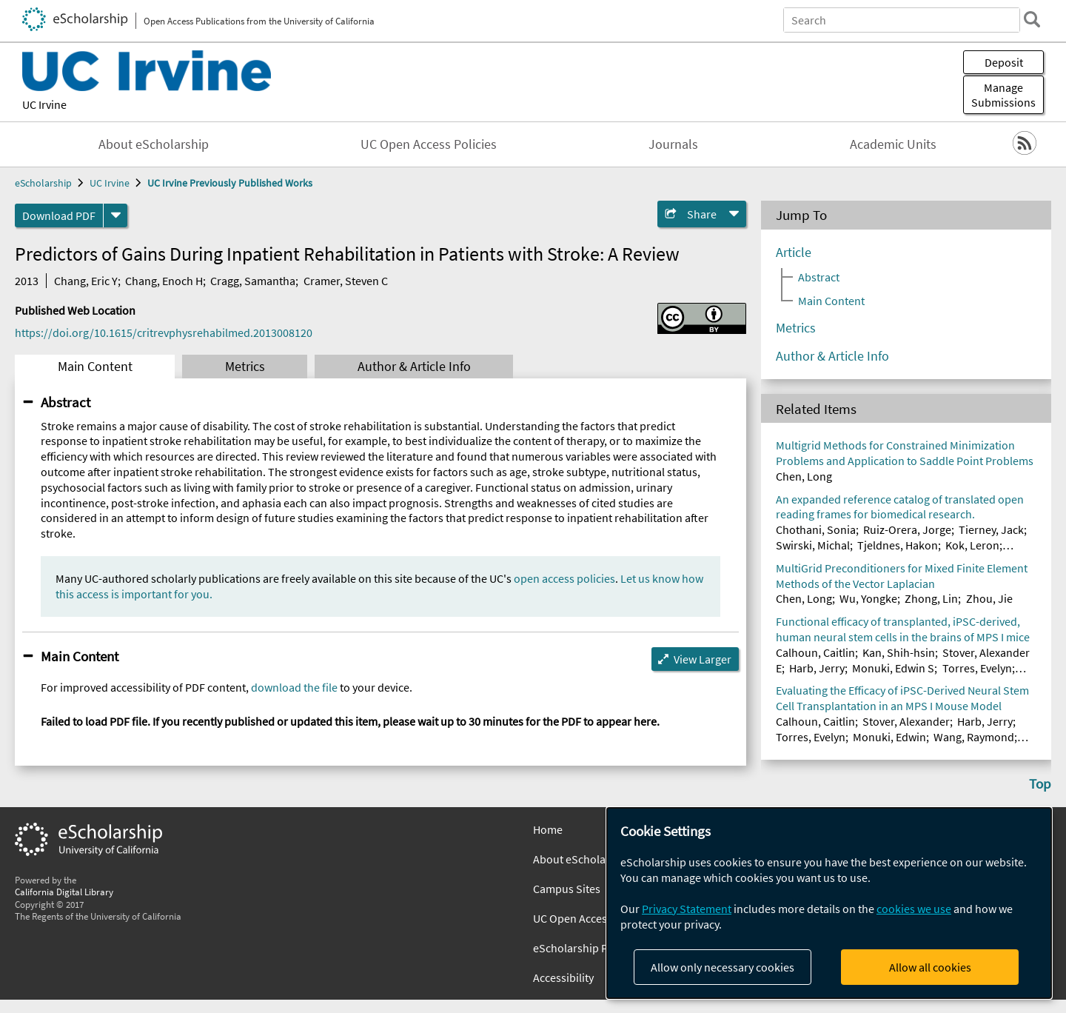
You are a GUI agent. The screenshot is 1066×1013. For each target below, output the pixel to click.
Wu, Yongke (868, 598)
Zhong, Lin (931, 598)
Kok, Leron (972, 545)
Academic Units (893, 144)
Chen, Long (804, 476)
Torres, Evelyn (977, 668)
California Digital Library (64, 891)
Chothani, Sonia (816, 529)
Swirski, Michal (813, 545)
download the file (294, 687)
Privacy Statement (686, 908)
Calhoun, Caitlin (815, 652)
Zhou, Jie (989, 598)
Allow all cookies (930, 967)
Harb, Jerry (817, 668)
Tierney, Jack (991, 529)
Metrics (245, 366)
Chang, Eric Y (86, 280)
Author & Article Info (414, 366)
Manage (1003, 95)
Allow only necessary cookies (722, 967)
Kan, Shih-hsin (898, 652)
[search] (1032, 19)
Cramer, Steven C (346, 280)
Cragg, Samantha (252, 280)
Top (1040, 783)
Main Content (95, 366)
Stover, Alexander (906, 721)
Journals (673, 144)
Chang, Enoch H (164, 280)
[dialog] (829, 903)
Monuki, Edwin (889, 736)
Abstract (65, 402)
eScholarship (43, 183)
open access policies (564, 578)
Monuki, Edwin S (893, 668)
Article (793, 252)
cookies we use (913, 908)
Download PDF (58, 215)
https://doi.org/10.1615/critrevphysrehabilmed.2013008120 (163, 332)
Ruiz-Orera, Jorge (907, 529)
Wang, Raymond (973, 736)
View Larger (702, 659)
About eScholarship (153, 144)
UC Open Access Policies (429, 144)
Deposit (1004, 62)
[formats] (115, 215)
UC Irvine (44, 104)
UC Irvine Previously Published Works (229, 183)
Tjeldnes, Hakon (897, 545)
